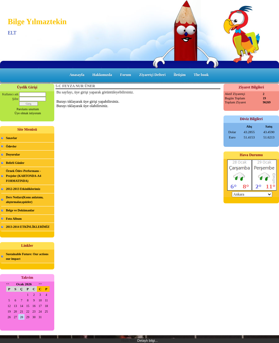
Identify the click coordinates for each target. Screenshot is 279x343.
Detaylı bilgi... (147, 340)
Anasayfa (76, 75)
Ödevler (11, 146)
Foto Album (14, 218)
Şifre (15, 99)
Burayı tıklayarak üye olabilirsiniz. (82, 106)
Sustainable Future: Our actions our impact (27, 256)
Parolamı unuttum (28, 109)
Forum (125, 75)
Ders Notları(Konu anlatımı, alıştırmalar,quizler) (24, 200)
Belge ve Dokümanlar (20, 210)
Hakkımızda (102, 75)
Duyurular (13, 154)
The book (201, 75)
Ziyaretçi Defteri (152, 75)
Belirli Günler (15, 163)
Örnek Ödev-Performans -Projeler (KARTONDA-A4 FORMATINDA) (23, 175)
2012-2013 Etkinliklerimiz (23, 189)
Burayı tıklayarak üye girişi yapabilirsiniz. (87, 101)
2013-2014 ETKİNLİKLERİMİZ (28, 226)
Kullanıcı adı (10, 94)
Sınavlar (11, 138)
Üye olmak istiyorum (28, 113)
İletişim (180, 75)
